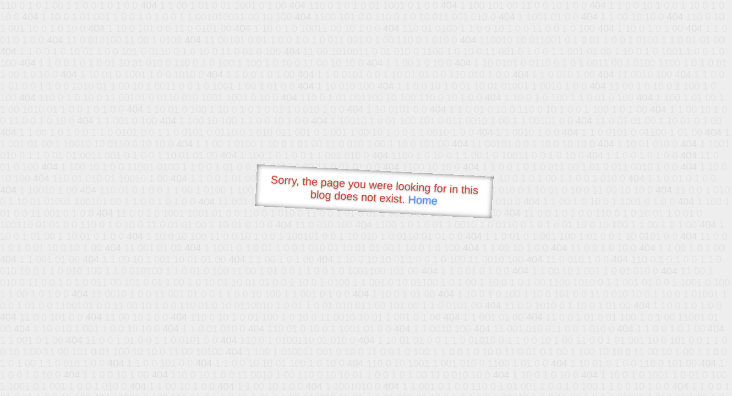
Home (423, 200)
